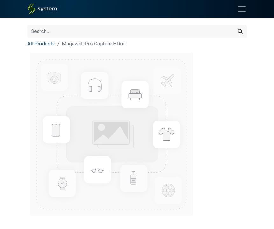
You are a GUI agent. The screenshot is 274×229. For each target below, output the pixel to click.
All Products (41, 44)
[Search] (240, 31)
